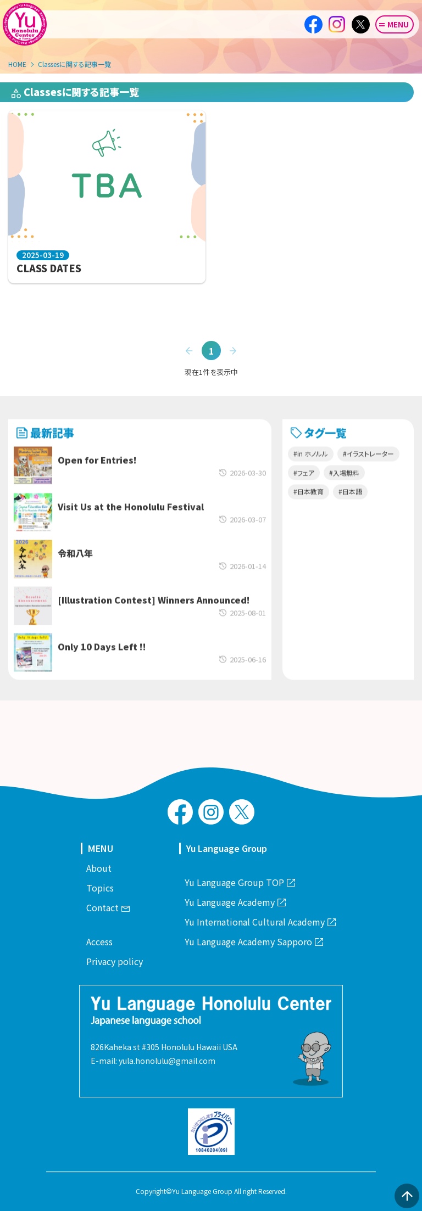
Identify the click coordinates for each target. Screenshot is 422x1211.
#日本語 (350, 513)
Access (99, 941)
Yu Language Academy (235, 902)
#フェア (303, 495)
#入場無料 (344, 495)
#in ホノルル (310, 475)
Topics (100, 887)
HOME (17, 64)
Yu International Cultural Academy (260, 921)
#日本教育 (308, 513)
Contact (107, 907)
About (99, 867)
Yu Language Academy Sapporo (254, 941)
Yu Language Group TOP (240, 882)
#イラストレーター (368, 475)
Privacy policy (114, 961)
